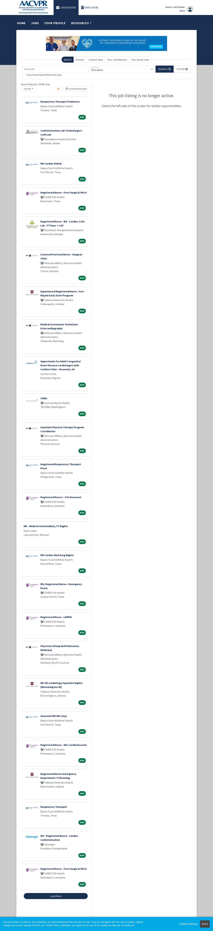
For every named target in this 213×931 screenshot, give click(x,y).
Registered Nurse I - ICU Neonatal (60, 497)
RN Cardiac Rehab (51, 163)
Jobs (35, 23)
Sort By (27, 88)
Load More (56, 896)
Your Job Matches (117, 59)
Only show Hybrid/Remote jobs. (44, 74)
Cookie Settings (188, 924)
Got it (205, 924)
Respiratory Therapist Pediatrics (60, 101)
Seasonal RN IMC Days (53, 716)
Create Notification (76, 88)
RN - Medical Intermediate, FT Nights (46, 526)
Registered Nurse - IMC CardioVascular (63, 745)
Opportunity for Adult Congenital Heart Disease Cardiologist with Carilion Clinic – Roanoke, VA (60, 365)
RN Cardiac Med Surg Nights (57, 555)
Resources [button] (80, 23)
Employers (90, 7)
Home (21, 23)
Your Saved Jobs (140, 59)
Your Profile (55, 23)
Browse (80, 59)
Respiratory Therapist (53, 806)
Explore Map (96, 59)
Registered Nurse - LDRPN (56, 617)
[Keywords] (55, 69)
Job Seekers (66, 7)
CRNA (43, 398)
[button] (182, 69)
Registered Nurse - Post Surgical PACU (63, 192)
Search (67, 59)
